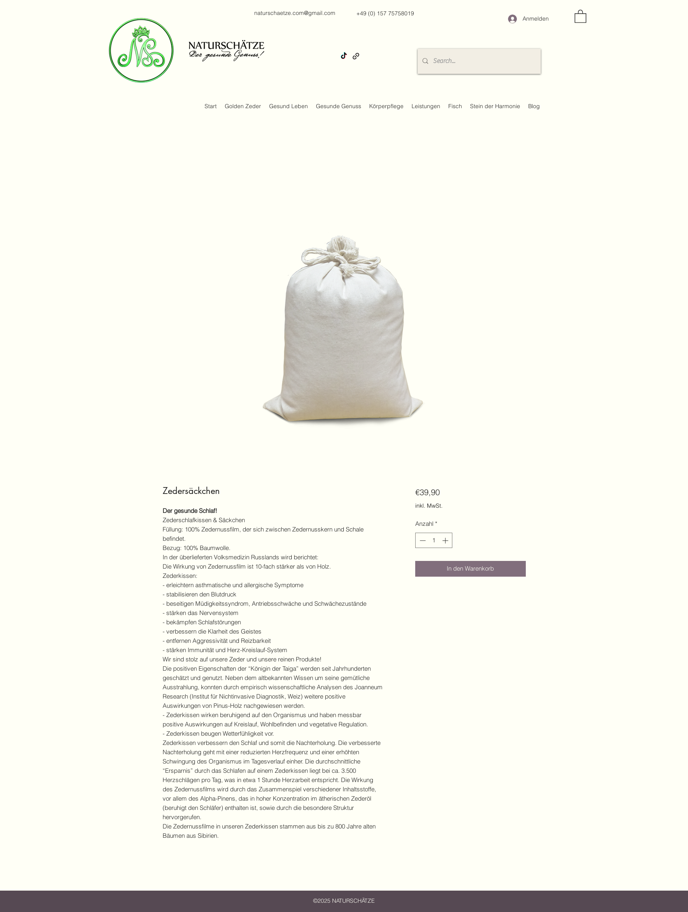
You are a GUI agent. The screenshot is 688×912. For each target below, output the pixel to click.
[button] (580, 16)
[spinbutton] (434, 540)
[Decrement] (421, 540)
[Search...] (478, 61)
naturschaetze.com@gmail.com (294, 13)
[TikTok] (344, 56)
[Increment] (446, 540)
